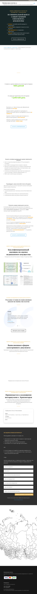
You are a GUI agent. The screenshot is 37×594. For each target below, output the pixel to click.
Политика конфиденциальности (18, 498)
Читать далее (10, 320)
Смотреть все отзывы (18, 329)
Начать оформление (18, 38)
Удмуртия (9, 46)
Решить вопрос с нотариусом (24, 493)
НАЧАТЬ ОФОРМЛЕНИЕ (18, 125)
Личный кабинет (32, 0)
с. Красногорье (14, 46)
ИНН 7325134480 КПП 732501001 (7, 586)
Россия (5, 46)
